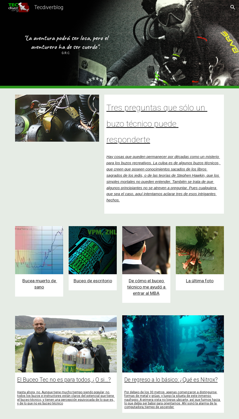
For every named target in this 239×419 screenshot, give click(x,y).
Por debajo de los (137, 392)
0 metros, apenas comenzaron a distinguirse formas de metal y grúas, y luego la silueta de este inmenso (170, 394)
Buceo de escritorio (93, 280)
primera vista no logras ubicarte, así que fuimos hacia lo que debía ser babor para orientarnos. (172, 401)
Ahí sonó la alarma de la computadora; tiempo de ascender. (170, 405)
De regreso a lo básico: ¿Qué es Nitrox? (171, 379)
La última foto (200, 280)
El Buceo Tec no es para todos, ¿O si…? (64, 379)
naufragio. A (133, 400)
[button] (233, 7)
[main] (66, 44)
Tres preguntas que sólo (151, 108)
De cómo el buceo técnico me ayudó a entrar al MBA (146, 287)
